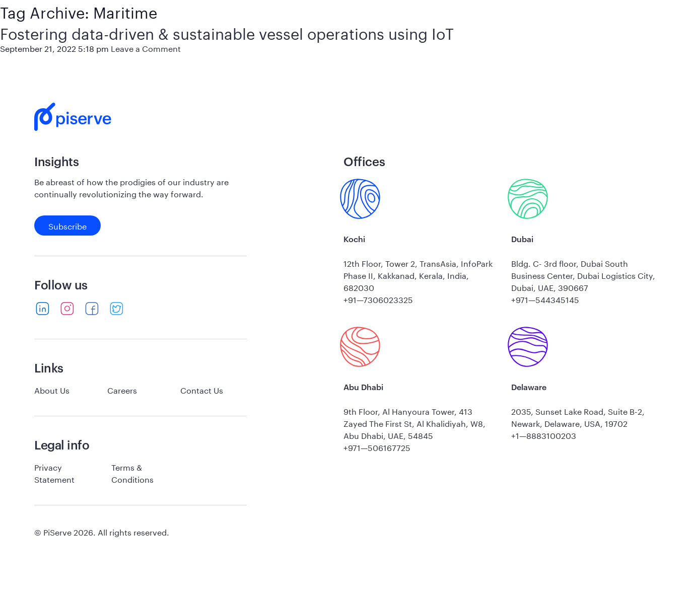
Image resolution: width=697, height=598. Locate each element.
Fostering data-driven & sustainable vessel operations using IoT (227, 31)
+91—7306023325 (378, 298)
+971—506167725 (376, 446)
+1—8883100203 (543, 434)
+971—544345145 (545, 298)
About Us (51, 390)
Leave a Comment (146, 47)
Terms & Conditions (132, 473)
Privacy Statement (54, 473)
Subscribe (67, 225)
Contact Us (201, 390)
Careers (122, 390)
